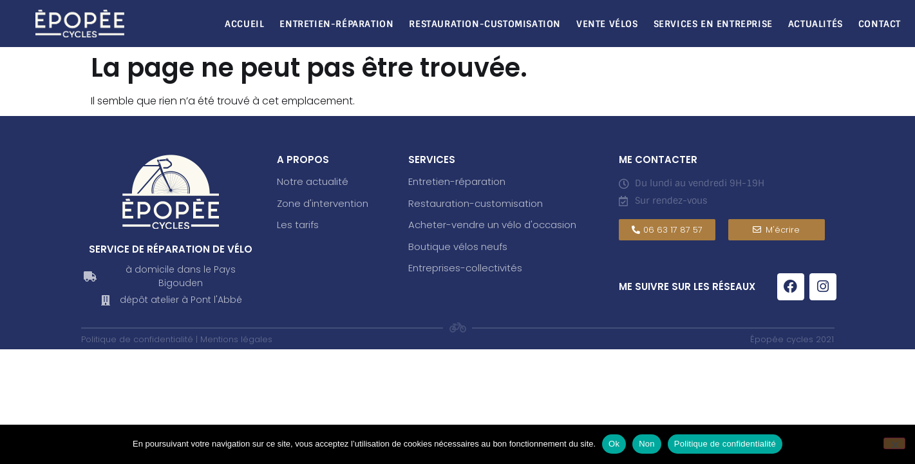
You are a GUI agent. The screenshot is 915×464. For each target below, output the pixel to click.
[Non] (894, 443)
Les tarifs (298, 224)
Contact (879, 24)
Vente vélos (607, 24)
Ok (613, 444)
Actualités (815, 24)
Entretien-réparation (336, 24)
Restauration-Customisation (485, 24)
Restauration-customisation (475, 203)
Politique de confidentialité (725, 444)
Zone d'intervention (322, 203)
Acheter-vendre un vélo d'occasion (492, 224)
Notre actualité (312, 181)
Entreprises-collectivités (465, 268)
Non (647, 444)
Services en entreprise (713, 24)
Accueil (244, 24)
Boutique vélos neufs (457, 246)
